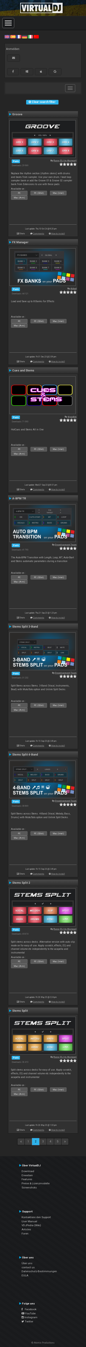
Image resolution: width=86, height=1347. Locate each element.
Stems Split (20, 1010)
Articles (26, 1229)
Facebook (29, 1309)
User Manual (29, 1221)
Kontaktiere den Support (36, 1217)
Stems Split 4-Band (25, 754)
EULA (25, 1275)
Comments (38, 233)
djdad (73, 288)
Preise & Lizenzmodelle (36, 1183)
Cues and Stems (23, 370)
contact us (28, 1267)
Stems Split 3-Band (25, 626)
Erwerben (27, 1175)
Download (28, 1171)
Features (27, 1179)
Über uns (27, 1263)
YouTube (29, 1313)
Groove (17, 114)
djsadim (72, 416)
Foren (25, 1233)
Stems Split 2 (21, 882)
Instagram (29, 1317)
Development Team (66, 544)
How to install (58, 233)
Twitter (27, 1321)
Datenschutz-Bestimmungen (39, 1271)
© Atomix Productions (43, 1342)
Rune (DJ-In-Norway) (65, 160)
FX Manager (20, 242)
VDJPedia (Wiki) (31, 1225)
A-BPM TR (19, 498)
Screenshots (29, 1187)
